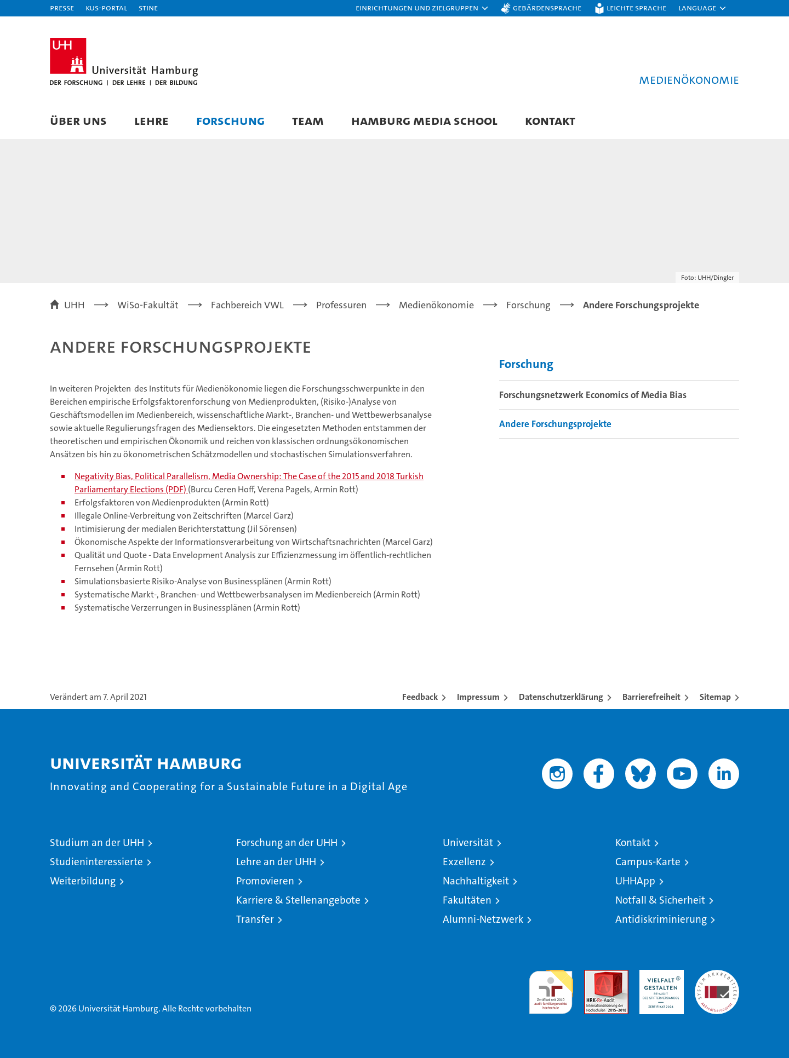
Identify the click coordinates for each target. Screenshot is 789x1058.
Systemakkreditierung (717, 975)
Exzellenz (464, 862)
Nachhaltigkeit (476, 881)
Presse (62, 7)
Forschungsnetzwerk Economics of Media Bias (593, 395)
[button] (422, 8)
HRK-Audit (658, 975)
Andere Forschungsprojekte (555, 424)
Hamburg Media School (424, 120)
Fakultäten (467, 900)
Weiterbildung (83, 881)
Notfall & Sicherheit (660, 900)
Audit (594, 975)
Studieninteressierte (96, 862)
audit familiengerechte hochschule (551, 987)
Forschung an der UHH (287, 842)
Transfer (255, 919)
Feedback (420, 697)
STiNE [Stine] (148, 7)
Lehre (151, 120)
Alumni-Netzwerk (483, 919)
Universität (468, 842)
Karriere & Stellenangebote (298, 900)
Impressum (478, 697)
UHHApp (635, 881)
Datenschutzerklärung (561, 697)
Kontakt (550, 120)
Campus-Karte (648, 862)
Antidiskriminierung (661, 919)
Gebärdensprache (547, 7)
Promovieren (265, 881)
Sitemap (715, 697)
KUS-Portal (106, 7)
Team (308, 120)
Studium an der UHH (97, 842)
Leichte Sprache (636, 7)
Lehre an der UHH (276, 862)
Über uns (78, 120)
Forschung (230, 120)
